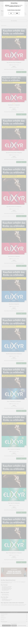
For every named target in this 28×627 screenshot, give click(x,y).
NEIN (17, 13)
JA (11, 13)
